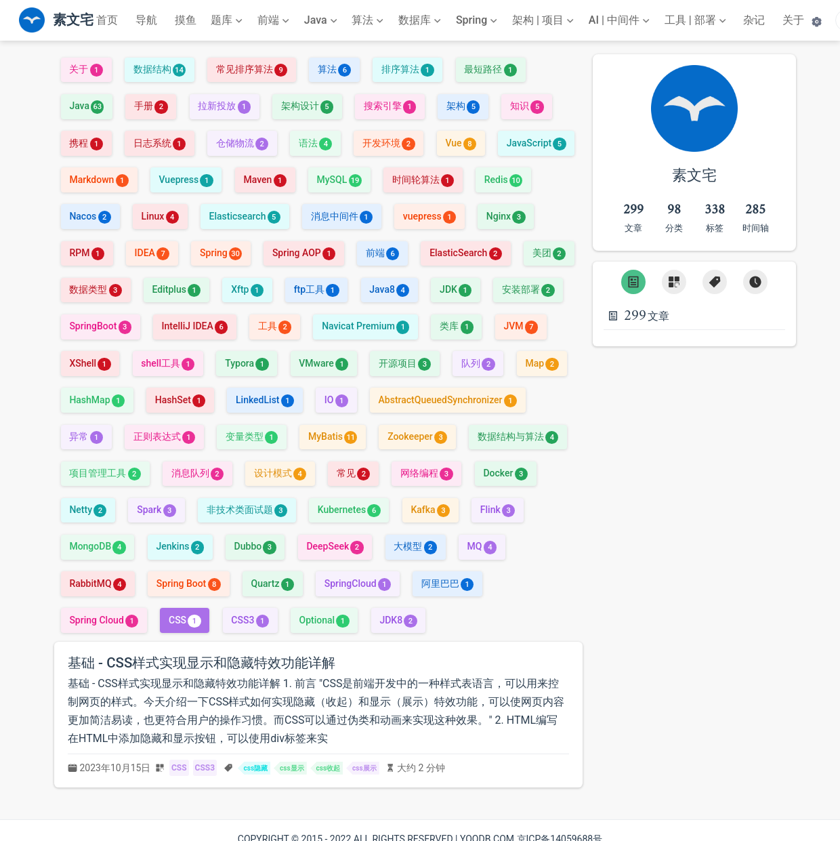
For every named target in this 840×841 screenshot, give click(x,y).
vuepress (429, 216)
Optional (324, 620)
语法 (315, 143)
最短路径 (490, 69)
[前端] (274, 20)
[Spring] (478, 20)
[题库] (228, 20)
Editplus (176, 289)
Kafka (430, 509)
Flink (497, 509)
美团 (549, 252)
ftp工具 (316, 289)
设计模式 (280, 473)
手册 (150, 105)
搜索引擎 (390, 105)
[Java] (322, 20)
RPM (86, 252)
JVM (520, 326)
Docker (505, 473)
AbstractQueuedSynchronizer (448, 399)
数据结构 (159, 69)
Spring (221, 252)
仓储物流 (242, 143)
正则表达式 (164, 436)
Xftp (247, 289)
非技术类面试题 (247, 509)
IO (336, 399)
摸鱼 (185, 20)
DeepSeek (334, 546)
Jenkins (179, 546)
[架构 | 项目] (544, 20)
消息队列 (197, 473)
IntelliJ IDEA (195, 326)
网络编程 (426, 473)
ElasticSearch (465, 252)
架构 (463, 105)
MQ (482, 546)
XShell (89, 363)
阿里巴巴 (447, 583)
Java (86, 105)
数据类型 (95, 289)
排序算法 (407, 69)
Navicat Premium (365, 326)
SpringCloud (357, 583)
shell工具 (167, 363)
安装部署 (528, 289)
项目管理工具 (104, 473)
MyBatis (332, 436)
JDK (455, 289)
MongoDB (97, 546)
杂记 (754, 20)
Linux (160, 216)
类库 (456, 326)
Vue (460, 143)
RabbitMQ (97, 583)
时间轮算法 (423, 179)
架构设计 (307, 105)
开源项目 (405, 363)
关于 (793, 20)
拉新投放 (224, 105)
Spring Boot (188, 583)
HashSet (180, 399)
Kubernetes (349, 509)
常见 (353, 473)
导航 (146, 20)
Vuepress (186, 179)
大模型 (415, 546)
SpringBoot (100, 326)
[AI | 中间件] (620, 20)
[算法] (369, 20)
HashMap (97, 399)
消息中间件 (342, 216)
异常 (85, 436)
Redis (503, 179)
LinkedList (265, 399)
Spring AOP (303, 252)
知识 (526, 105)
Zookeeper (417, 436)
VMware (323, 363)
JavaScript (536, 143)
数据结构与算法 (518, 436)
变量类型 (252, 436)
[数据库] (421, 20)
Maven (264, 179)
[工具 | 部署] (697, 20)
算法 (334, 69)
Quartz (272, 583)
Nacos (89, 216)
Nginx (506, 216)
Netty (87, 509)
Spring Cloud (103, 620)
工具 (274, 326)
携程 (85, 143)
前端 (382, 252)
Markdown (98, 179)
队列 (478, 363)
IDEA (152, 252)
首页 (107, 20)
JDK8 (398, 620)
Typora (246, 363)
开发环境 (388, 143)
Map (541, 363)
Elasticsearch (244, 216)
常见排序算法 (251, 69)
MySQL (339, 179)
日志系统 (159, 143)
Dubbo (255, 546)
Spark (156, 509)
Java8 (389, 289)
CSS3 (249, 620)
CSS (185, 620)
